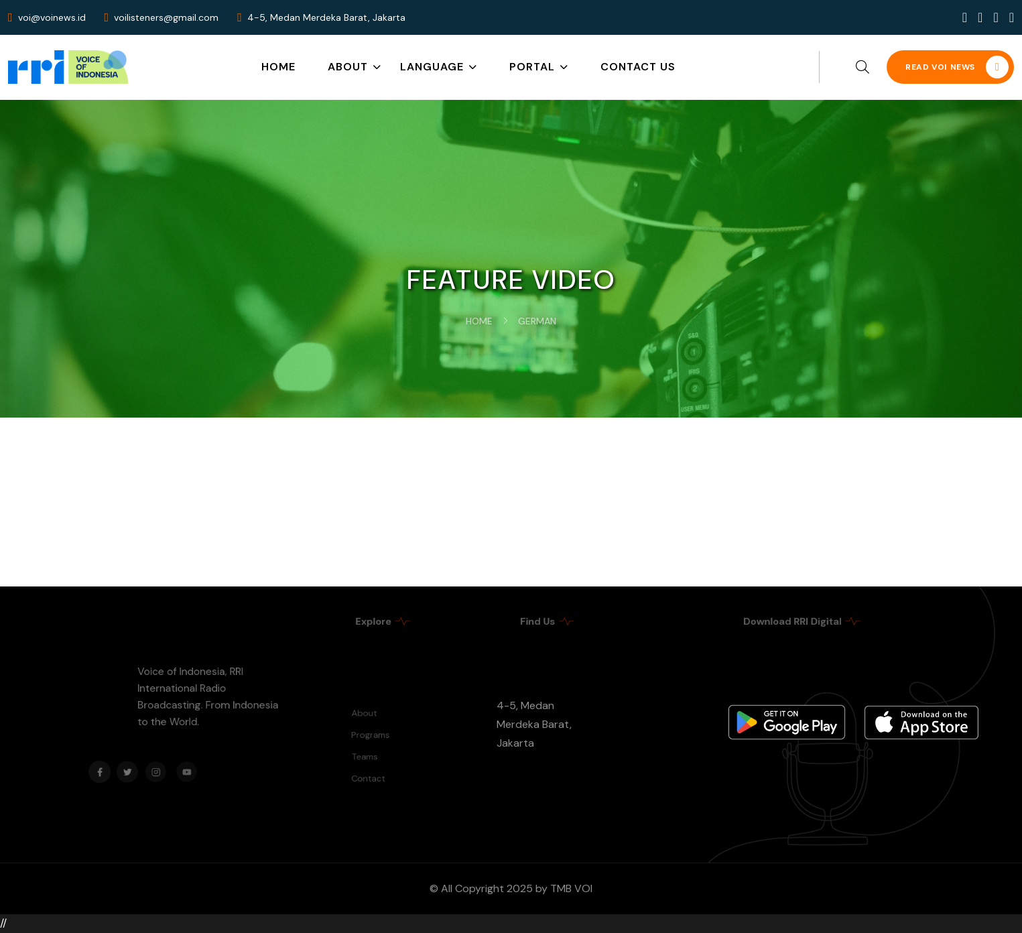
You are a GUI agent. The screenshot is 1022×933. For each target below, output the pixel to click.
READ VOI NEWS (957, 67)
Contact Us (638, 67)
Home (278, 67)
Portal (532, 67)
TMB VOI (571, 888)
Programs (373, 736)
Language (432, 67)
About (348, 67)
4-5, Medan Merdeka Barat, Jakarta (534, 724)
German (537, 321)
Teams (368, 755)
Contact (372, 774)
